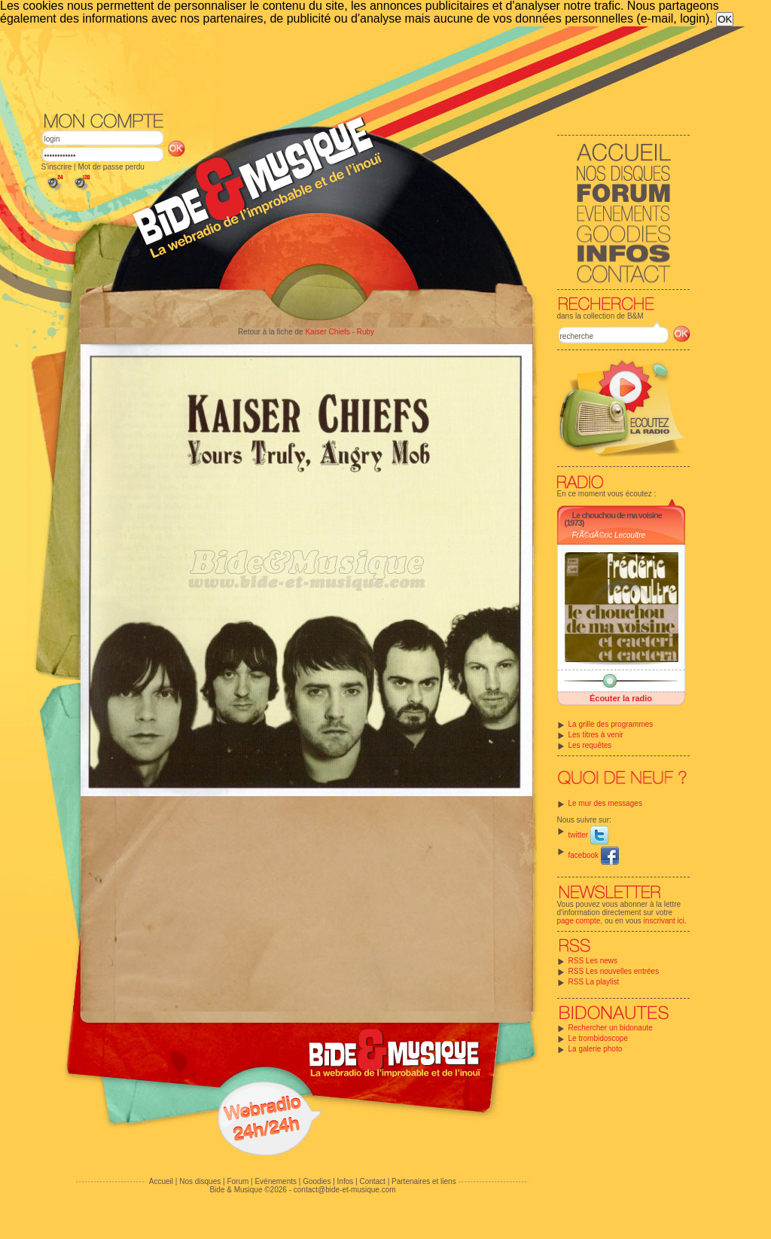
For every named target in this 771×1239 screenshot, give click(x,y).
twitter (588, 835)
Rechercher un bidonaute (610, 1028)
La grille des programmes (611, 724)
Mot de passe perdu (111, 167)
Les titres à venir (595, 735)
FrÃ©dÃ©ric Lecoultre (609, 535)
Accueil (161, 1181)
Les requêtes (590, 745)
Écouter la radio (621, 698)
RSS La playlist (594, 982)
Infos (345, 1181)
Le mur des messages (605, 803)
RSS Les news (593, 961)
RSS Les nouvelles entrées (614, 971)
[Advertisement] (366, 68)
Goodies (317, 1181)
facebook (593, 855)
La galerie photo (595, 1049)
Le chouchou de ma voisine (617, 515)
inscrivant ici (664, 921)
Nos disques (200, 1181)
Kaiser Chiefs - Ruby (339, 332)
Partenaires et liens (424, 1181)
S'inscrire (56, 167)
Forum (237, 1181)
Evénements (275, 1181)
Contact (372, 1181)
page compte (579, 921)
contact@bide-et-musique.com (345, 1190)
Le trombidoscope (598, 1038)
